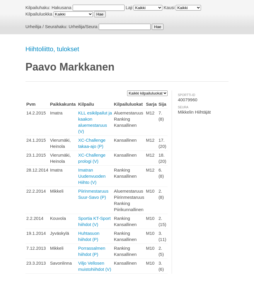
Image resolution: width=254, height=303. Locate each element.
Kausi (169, 7)
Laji (129, 7)
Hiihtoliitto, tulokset (52, 49)
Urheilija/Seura (83, 26)
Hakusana (61, 7)
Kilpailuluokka (38, 13)
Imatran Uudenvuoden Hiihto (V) (91, 176)
